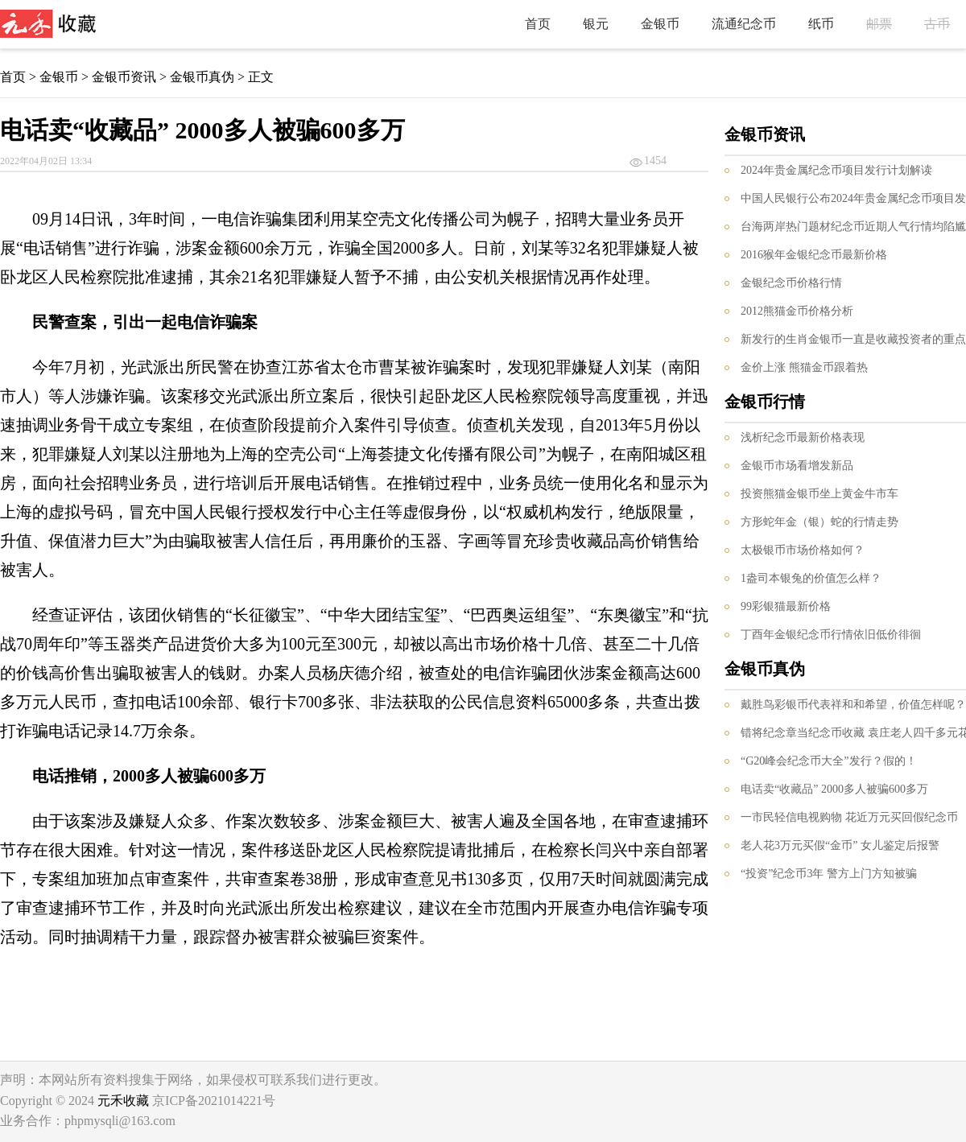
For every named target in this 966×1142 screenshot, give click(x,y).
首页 (538, 24)
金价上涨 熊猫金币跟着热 (804, 367)
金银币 (660, 24)
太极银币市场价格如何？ (803, 550)
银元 (596, 24)
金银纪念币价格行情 (791, 283)
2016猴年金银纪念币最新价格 (814, 255)
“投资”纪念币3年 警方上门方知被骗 (829, 874)
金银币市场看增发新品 (797, 466)
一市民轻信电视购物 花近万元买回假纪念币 (849, 817)
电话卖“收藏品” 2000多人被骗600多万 (834, 789)
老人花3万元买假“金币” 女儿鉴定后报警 (840, 845)
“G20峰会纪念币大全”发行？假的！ (829, 761)
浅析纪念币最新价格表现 (803, 437)
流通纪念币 (744, 24)
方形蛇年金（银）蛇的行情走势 (819, 522)
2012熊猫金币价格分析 (797, 311)
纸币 (821, 24)
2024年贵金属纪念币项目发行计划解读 (836, 170)
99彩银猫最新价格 (786, 606)
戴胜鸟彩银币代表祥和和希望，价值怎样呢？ (853, 705)
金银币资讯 (124, 77)
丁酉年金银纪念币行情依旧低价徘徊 (831, 635)
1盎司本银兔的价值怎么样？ (811, 578)
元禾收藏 (123, 1100)
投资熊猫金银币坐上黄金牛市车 (819, 494)
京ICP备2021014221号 (213, 1100)
